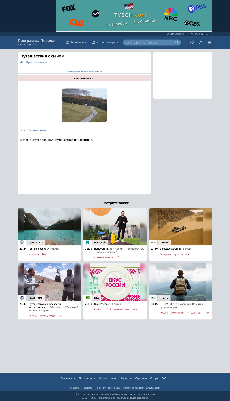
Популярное (87, 378)
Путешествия (36, 130)
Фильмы (126, 378)
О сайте (74, 387)
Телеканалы (76, 42)
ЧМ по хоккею (107, 378)
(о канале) (41, 62)
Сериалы (141, 378)
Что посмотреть (105, 42)
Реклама (87, 387)
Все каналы (68, 378)
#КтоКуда (26, 62)
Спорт (154, 378)
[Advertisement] (84, 171)
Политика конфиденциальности (141, 387)
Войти (166, 378)
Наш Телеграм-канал (108, 387)
